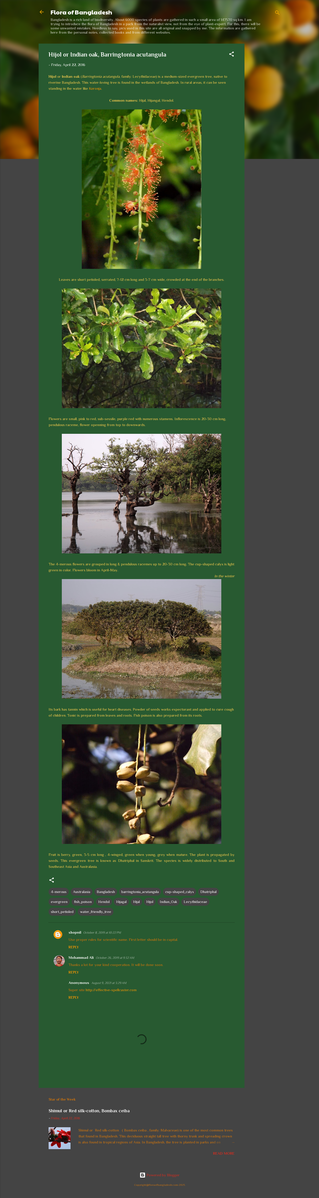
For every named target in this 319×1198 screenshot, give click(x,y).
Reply (74, 947)
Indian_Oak (168, 901)
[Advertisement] (264, 118)
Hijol (149, 901)
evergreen (59, 901)
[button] (232, 55)
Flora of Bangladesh (81, 12)
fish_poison (83, 901)
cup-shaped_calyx (179, 892)
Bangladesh (106, 892)
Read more (224, 1153)
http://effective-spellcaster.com (111, 990)
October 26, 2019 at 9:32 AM (115, 958)
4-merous (59, 892)
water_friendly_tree (95, 911)
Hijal (136, 901)
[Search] (277, 13)
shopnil (75, 932)
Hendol (104, 901)
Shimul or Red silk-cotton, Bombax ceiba (89, 1110)
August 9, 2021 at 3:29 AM (108, 983)
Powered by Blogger (160, 1175)
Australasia (81, 892)
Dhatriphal (208, 892)
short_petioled (62, 911)
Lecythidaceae (195, 901)
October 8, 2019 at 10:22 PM (102, 932)
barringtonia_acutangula (140, 892)
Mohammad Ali (81, 957)
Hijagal (121, 901)
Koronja (95, 88)
